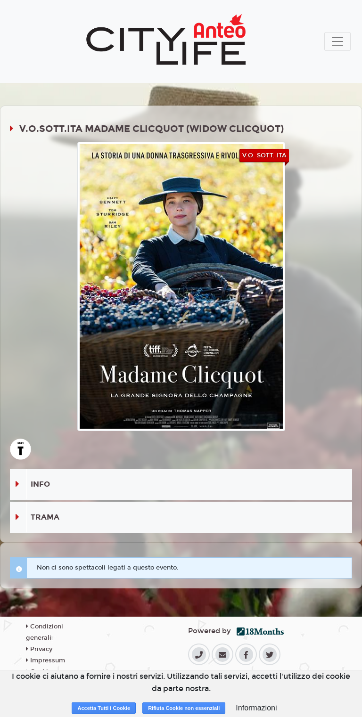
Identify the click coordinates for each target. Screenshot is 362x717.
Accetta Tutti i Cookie (103, 708)
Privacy (39, 649)
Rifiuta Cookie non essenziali (184, 708)
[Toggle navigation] (337, 41)
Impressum (45, 660)
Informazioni (256, 708)
